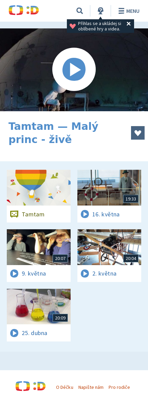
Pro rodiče (119, 387)
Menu (128, 11)
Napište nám (91, 387)
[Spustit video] (74, 69)
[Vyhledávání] (80, 11)
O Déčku (64, 387)
